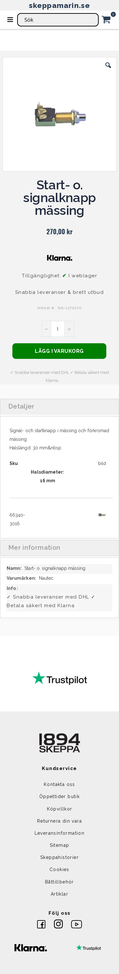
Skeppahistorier (59, 857)
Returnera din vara (59, 821)
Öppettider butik (59, 796)
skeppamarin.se (59, 5)
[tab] (59, 407)
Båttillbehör (59, 881)
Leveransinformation (60, 833)
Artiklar (59, 894)
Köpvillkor (59, 808)
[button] (108, 70)
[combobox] (58, 20)
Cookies (59, 869)
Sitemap (59, 845)
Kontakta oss (59, 784)
